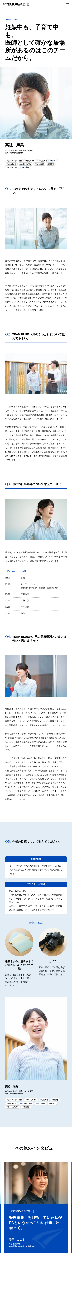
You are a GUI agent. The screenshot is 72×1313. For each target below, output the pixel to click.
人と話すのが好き (26, 165)
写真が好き (44, 161)
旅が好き (56, 161)
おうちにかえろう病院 (15, 161)
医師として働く (31, 161)
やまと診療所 (41, 165)
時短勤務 (26, 169)
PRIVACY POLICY (36, 1294)
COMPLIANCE (21, 1294)
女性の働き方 (12, 165)
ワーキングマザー (13, 169)
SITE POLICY (51, 1294)
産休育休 (53, 165)
